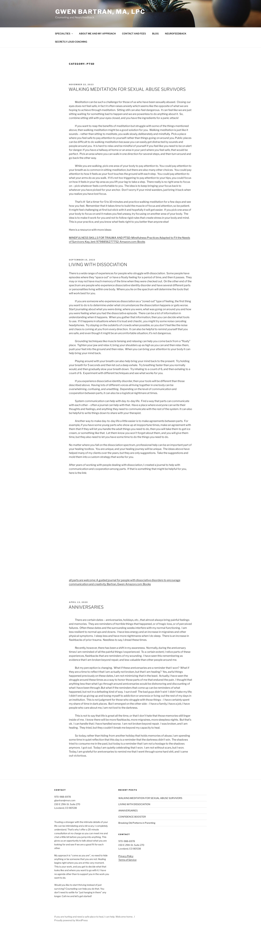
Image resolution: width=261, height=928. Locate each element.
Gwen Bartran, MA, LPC (100, 11)
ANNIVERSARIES (86, 607)
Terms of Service (127, 859)
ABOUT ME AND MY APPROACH (97, 33)
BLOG (155, 33)
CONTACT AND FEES (134, 33)
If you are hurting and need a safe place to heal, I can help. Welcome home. (93, 916)
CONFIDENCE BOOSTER (132, 816)
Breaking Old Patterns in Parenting (136, 822)
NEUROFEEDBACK (175, 33)
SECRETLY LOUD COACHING (71, 41)
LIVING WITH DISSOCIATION (98, 264)
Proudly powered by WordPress (71, 920)
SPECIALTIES (64, 33)
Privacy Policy (125, 856)
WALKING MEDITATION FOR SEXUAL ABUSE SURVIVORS (127, 89)
